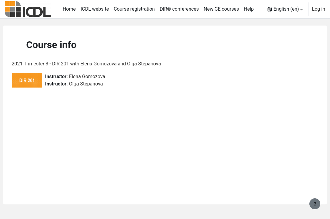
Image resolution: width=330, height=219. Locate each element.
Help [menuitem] (249, 9)
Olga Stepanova (97, 84)
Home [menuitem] (69, 9)
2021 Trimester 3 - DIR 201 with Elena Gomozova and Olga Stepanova (97, 64)
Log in (318, 9)
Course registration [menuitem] (134, 9)
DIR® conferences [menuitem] (179, 9)
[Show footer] (314, 203)
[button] (285, 9)
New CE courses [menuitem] (221, 9)
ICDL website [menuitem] (95, 9)
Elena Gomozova (98, 76)
